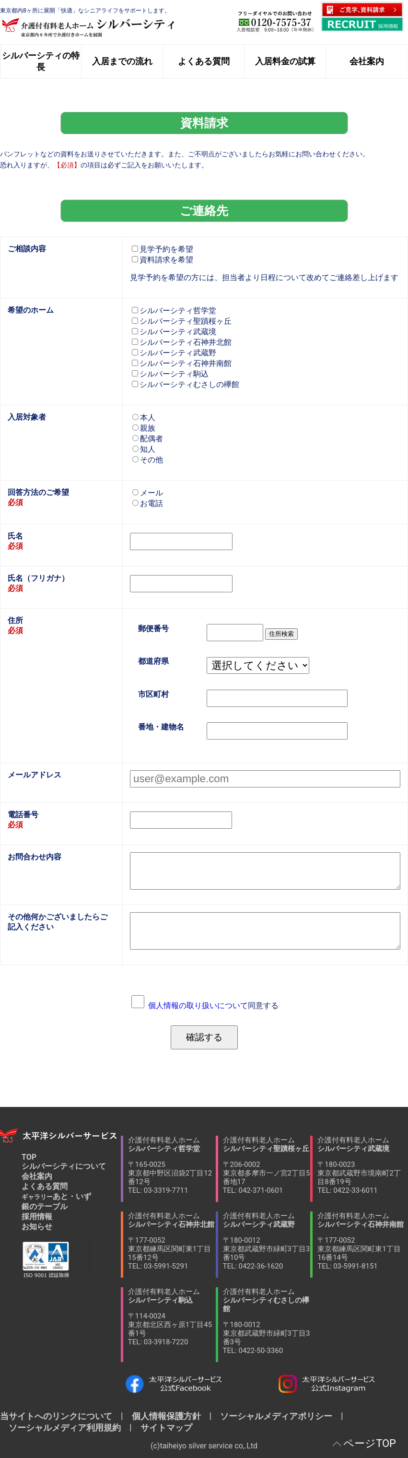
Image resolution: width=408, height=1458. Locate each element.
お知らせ (37, 1226)
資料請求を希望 (162, 259)
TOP (29, 1157)
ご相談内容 (27, 248)
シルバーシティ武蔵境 (174, 331)
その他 (147, 459)
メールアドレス (34, 774)
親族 (143, 428)
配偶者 (147, 438)
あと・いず (56, 1196)
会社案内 (37, 1176)
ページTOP (369, 1443)
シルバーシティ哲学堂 (174, 310)
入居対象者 (27, 417)
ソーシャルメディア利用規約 (64, 1428)
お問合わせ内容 (34, 856)
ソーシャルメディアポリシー (276, 1416)
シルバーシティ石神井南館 (182, 363)
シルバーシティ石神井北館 (182, 342)
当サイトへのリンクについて (60, 1416)
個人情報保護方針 (166, 1416)
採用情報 (37, 1216)
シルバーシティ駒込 (170, 373)
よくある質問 (45, 1186)
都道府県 (153, 661)
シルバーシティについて (64, 1166)
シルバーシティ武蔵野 (174, 352)
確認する (204, 1037)
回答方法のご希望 (38, 492)
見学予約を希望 (162, 249)
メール (147, 492)
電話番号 (23, 814)
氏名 (15, 536)
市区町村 (153, 694)
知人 (143, 449)
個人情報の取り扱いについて (198, 1005)
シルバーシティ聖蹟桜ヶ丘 (182, 321)
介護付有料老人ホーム (172, 1165)
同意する (213, 1005)
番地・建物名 (161, 726)
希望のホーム (31, 310)
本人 (143, 417)
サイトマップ (162, 1428)
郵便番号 (153, 628)
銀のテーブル (45, 1206)
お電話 (147, 503)
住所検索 (281, 633)
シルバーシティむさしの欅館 (185, 384)
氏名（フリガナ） (38, 578)
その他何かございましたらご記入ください (57, 921)
